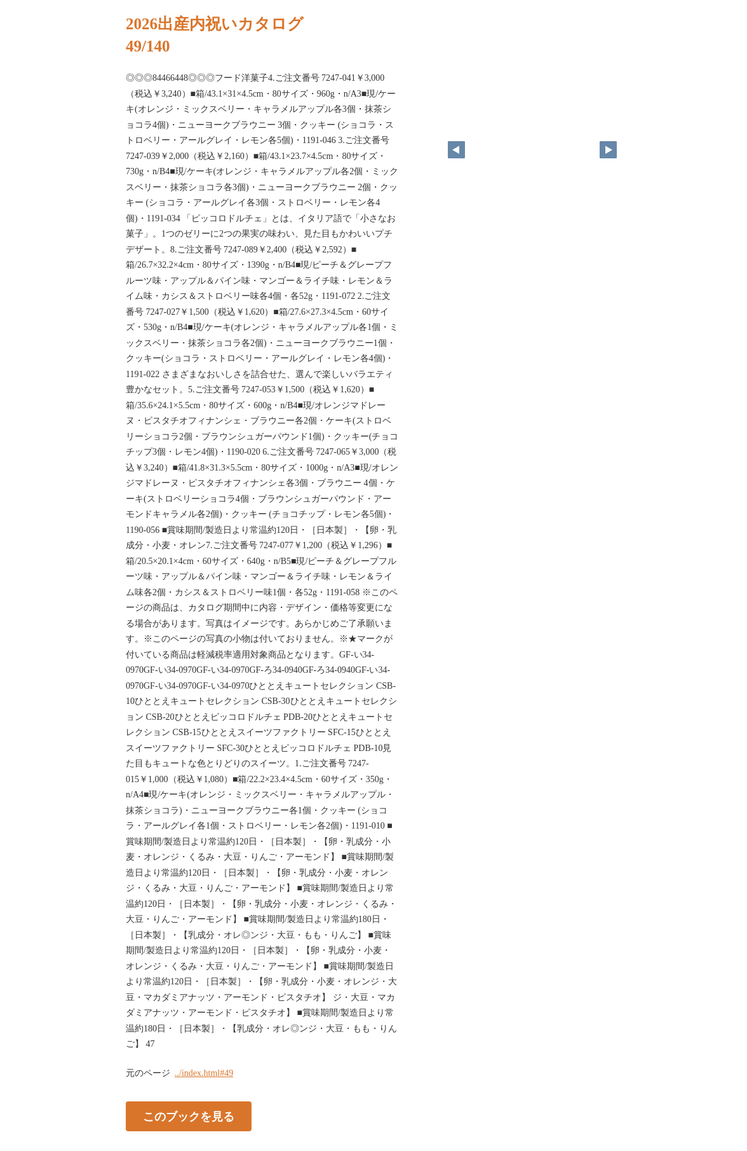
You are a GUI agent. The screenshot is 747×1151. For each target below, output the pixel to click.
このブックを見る (188, 1116)
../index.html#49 (204, 1073)
